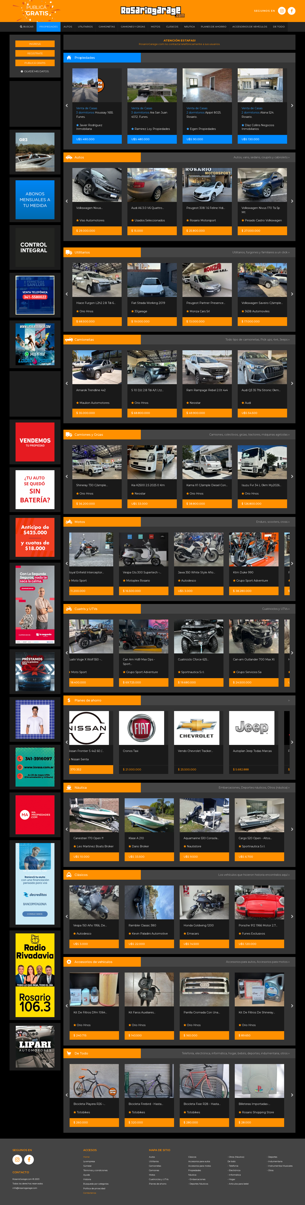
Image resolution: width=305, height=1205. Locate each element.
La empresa (89, 1161)
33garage (194, 311)
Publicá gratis (35, 62)
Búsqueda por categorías (96, 1183)
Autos (152, 1157)
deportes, (254, 1053)
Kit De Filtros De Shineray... (259, 1012)
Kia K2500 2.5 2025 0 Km (203, 485)
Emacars (194, 933)
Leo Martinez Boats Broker (96, 846)
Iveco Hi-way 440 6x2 (90, 485)
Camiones (154, 1170)
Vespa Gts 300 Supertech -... (150, 572)
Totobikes (84, 1112)
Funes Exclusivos (254, 933)
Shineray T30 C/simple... (147, 485)
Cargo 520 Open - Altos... (258, 838)
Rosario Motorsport (91, 220)
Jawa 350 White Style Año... (204, 572)
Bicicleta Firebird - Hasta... (148, 1104)
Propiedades (194, 1170)
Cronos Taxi (139, 751)
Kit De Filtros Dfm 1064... (93, 1012)
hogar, (233, 1053)
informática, (220, 1053)
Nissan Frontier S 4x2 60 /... (94, 751)
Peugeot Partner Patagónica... (97, 303)
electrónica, (203, 1053)
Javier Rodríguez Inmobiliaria (144, 127)
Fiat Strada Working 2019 (203, 303)
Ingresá (35, 43)
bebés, (242, 1053)
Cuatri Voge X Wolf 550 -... (93, 659)
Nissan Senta (86, 759)
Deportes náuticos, (254, 787)
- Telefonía (233, 1166)
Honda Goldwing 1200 (201, 925)
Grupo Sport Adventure (258, 580)
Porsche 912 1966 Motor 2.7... (260, 925)
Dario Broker (141, 846)
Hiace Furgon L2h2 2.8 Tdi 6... (151, 303)
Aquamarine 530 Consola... (204, 838)
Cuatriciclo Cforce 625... (201, 659)
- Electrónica (234, 1170)
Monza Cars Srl (253, 311)
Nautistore (195, 846)
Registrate (35, 53)
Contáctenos (89, 1193)
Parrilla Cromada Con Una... (204, 1012)
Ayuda (86, 1174)
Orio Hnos (139, 311)
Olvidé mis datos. (35, 71)
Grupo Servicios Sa (255, 672)
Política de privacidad (94, 1188)
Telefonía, (188, 1053)
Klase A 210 (139, 838)
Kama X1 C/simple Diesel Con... (262, 485)
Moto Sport (85, 580)
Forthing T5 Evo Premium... (94, 390)
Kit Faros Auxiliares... (144, 1012)
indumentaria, (270, 1053)
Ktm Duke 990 (251, 572)
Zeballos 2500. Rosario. (95, 113)
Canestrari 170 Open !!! (91, 838)
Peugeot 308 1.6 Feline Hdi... (260, 208)
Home (86, 1157)
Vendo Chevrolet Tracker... (203, 751)
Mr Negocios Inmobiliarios (95, 129)
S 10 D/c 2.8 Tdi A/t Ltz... (202, 390)
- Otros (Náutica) (236, 1157)
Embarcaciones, (230, 787)
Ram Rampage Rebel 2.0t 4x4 (262, 390)
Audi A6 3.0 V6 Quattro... (202, 208)
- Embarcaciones (196, 1179)
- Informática (234, 1174)
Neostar (248, 403)
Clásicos (192, 1157)
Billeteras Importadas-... (257, 1104)
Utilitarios (154, 1161)
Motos (152, 1174)
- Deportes (272, 1157)
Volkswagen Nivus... (144, 208)
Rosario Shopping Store (259, 1112)
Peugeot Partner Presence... (260, 303)
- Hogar (231, 1179)
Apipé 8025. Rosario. (259, 113)
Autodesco (195, 580)
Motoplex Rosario (144, 580)
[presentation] (66, 105)
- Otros (270, 1170)
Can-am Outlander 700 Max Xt (262, 659)
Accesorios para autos (199, 1161)
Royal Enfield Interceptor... (94, 572)
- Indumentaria (274, 1161)
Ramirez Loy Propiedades (205, 129)
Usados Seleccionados (203, 220)
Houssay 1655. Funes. (149, 113)
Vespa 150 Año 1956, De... (93, 925)
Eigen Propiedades (256, 129)
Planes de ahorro (157, 1183)
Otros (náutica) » (278, 787)
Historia (87, 1179)
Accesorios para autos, (241, 962)
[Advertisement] (35, 103)
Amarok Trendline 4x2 (146, 390)
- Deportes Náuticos (198, 1183)
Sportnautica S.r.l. (199, 672)
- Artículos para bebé (238, 1183)
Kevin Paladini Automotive (151, 933)
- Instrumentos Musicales (280, 1166)
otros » (285, 1053)
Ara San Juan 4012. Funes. (204, 113)
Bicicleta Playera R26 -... (92, 1104)
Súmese (87, 1166)
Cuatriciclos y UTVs (158, 1179)
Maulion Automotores (147, 403)
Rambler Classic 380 (145, 925)
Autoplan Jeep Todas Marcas (260, 751)
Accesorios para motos (272, 962)
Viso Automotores (145, 220)
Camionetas (155, 1166)
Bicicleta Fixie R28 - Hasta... (204, 1104)
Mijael (81, 493)
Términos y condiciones (95, 1170)
